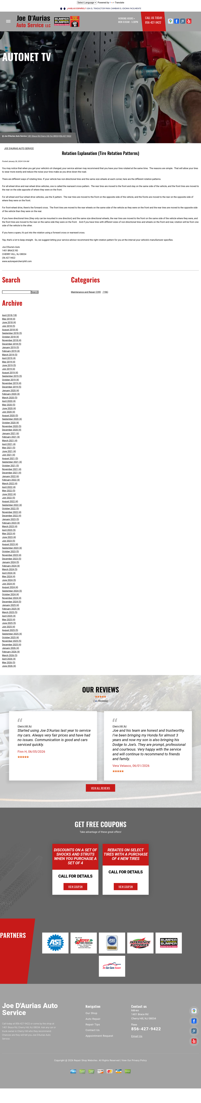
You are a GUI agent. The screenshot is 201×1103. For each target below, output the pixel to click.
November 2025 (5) (11, 641)
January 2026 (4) (10, 648)
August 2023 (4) (10, 544)
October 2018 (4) (10, 337)
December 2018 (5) (11, 344)
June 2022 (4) (9, 494)
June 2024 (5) (9, 580)
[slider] (100, 696)
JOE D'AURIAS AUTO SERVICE (19, 148)
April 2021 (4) (9, 444)
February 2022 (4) (11, 480)
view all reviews (100, 788)
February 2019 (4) (11, 351)
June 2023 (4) (9, 537)
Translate (117, 2)
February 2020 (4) (11, 394)
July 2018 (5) (8, 326)
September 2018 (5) (12, 333)
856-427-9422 (153, 22)
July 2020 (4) (8, 412)
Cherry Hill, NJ (25, 726)
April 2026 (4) (9, 659)
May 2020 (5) (8, 404)
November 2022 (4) (11, 512)
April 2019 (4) (9, 358)
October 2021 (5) (10, 465)
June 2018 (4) (9, 322)
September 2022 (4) (12, 505)
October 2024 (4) (10, 594)
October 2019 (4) (10, 379)
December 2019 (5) (11, 387)
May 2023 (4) (8, 533)
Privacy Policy (139, 1060)
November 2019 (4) (11, 383)
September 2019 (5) (12, 376)
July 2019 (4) (8, 369)
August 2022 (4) (10, 501)
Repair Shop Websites (85, 1060)
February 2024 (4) (11, 566)
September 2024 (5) (12, 591)
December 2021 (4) (11, 472)
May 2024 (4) (8, 576)
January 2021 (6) (10, 433)
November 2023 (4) (11, 555)
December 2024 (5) (11, 601)
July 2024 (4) (8, 583)
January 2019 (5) (10, 347)
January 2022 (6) (10, 476)
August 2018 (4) (10, 329)
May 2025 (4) (8, 619)
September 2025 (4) (12, 634)
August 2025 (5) (10, 630)
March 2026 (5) (9, 655)
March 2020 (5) (9, 397)
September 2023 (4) (12, 548)
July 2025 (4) (8, 626)
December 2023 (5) (11, 558)
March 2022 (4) (9, 483)
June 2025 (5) (9, 623)
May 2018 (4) (8, 319)
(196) (105, 292)
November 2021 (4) (11, 469)
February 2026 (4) (11, 651)
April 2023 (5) (9, 530)
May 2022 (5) (8, 490)
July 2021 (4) (8, 455)
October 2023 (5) (10, 551)
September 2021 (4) (12, 462)
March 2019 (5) (9, 354)
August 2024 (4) (10, 587)
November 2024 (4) (11, 598)
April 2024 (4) (9, 573)
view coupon (75, 886)
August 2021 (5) (10, 458)
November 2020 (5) (11, 426)
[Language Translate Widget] (87, 2)
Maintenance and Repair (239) (86, 292)
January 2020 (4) (10, 390)
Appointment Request (99, 1035)
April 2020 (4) (9, 401)
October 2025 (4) (10, 637)
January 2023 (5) (10, 519)
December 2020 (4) (11, 430)
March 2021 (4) (9, 440)
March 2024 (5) (9, 569)
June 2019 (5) (9, 365)
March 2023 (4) (9, 526)
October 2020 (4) (10, 422)
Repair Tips (93, 1024)
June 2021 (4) (9, 451)
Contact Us (93, 1030)
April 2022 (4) (9, 487)
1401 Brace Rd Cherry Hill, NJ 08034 (43, 136)
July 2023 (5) (8, 541)
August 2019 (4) (10, 372)
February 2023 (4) (11, 523)
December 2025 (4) (11, 644)
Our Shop (91, 1013)
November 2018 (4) (11, 340)
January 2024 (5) (10, 562)
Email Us (136, 1036)
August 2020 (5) (10, 415)
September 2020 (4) (12, 419)
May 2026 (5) (8, 662)
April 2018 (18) (9, 315)
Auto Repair (93, 1018)
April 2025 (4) (9, 616)
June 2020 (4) (9, 408)
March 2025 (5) (9, 612)
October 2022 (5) (10, 508)
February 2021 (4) (11, 437)
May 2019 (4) (8, 362)
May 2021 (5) (8, 447)
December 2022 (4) (11, 515)
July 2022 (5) (8, 497)
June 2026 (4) (9, 666)
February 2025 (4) (11, 609)
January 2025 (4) (10, 605)
